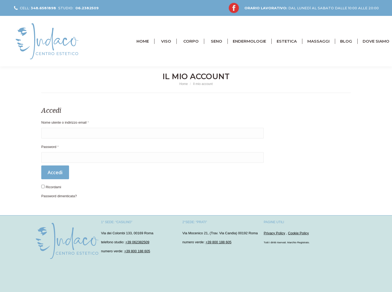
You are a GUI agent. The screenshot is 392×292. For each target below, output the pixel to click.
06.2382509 (87, 8)
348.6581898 (43, 8)
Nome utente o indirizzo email (65, 122)
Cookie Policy (298, 233)
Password (50, 147)
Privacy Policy (274, 233)
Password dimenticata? (59, 196)
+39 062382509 (137, 242)
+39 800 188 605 (137, 251)
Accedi (55, 172)
